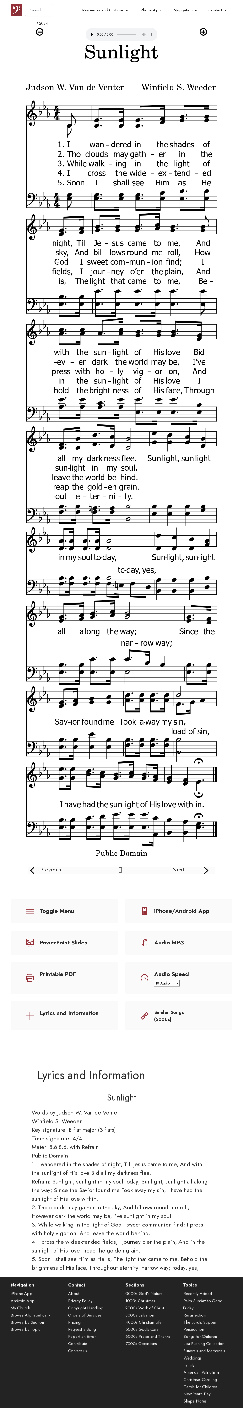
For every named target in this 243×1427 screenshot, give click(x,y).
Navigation (183, 10)
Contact (215, 10)
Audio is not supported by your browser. (121, 34)
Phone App (150, 10)
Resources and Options (103, 10)
